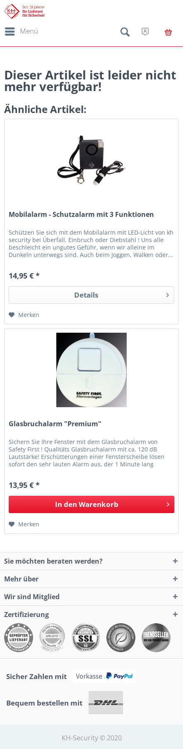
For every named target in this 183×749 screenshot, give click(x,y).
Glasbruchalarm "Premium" (55, 424)
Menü (21, 30)
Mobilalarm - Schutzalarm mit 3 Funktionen (81, 214)
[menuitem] (20, 31)
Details (121, 294)
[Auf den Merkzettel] (24, 315)
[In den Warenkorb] (91, 504)
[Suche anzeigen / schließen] (125, 33)
